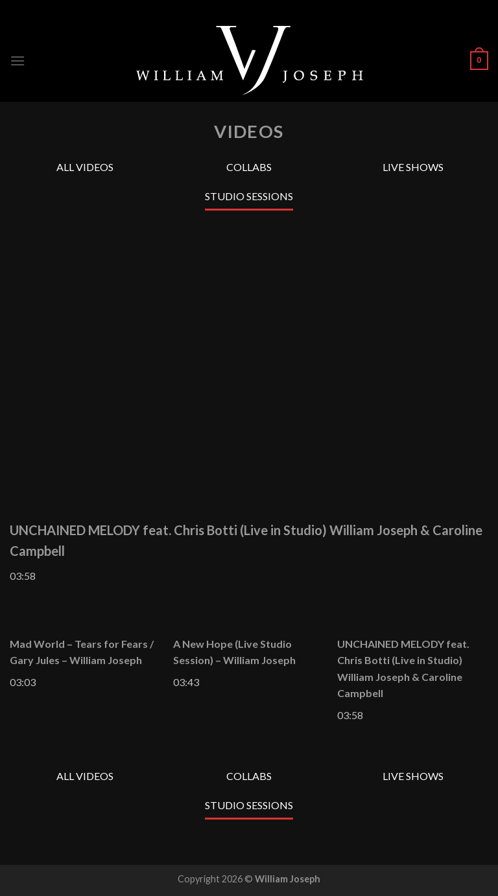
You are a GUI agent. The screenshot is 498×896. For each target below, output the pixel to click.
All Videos (84, 167)
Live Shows (413, 167)
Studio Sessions (249, 196)
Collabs (249, 167)
